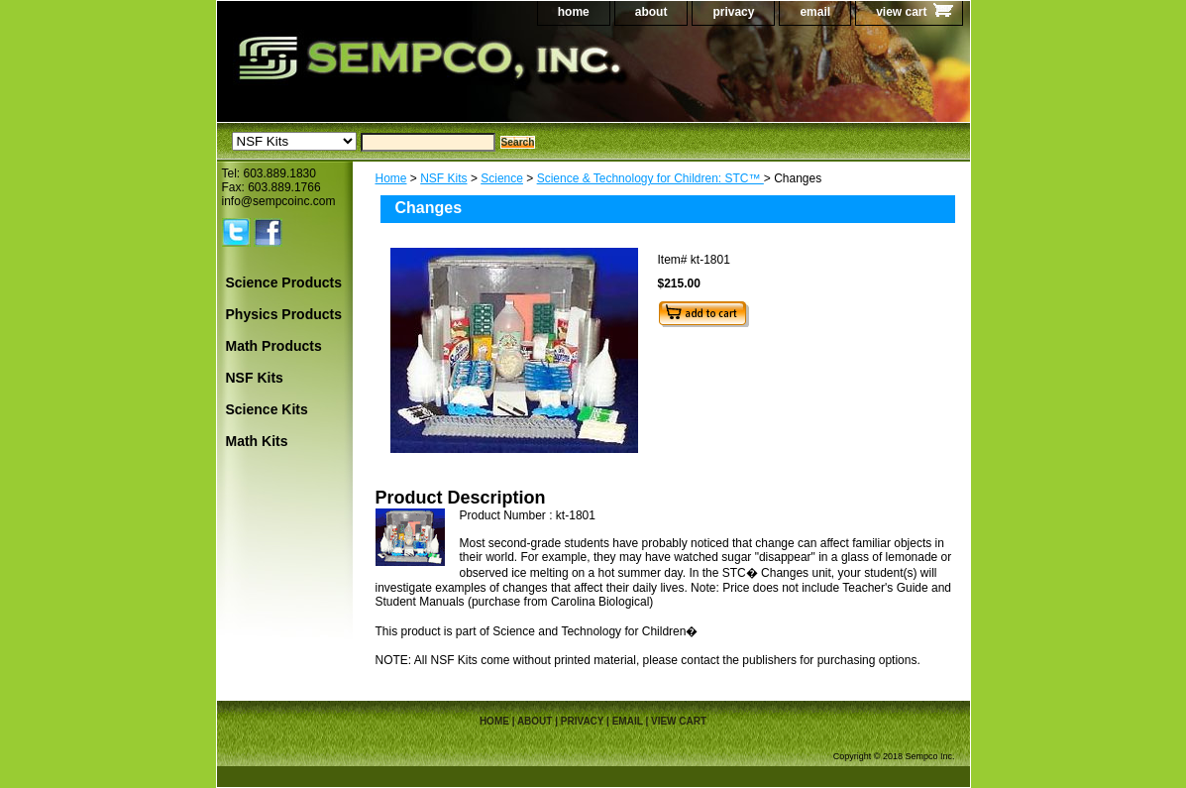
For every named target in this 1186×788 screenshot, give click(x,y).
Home (391, 178)
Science (502, 178)
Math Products (274, 346)
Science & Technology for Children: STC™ (650, 178)
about (651, 12)
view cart (901, 12)
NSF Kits (443, 178)
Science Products (284, 282)
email (815, 12)
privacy (733, 12)
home (574, 12)
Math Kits (257, 441)
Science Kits (267, 409)
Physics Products (284, 314)
